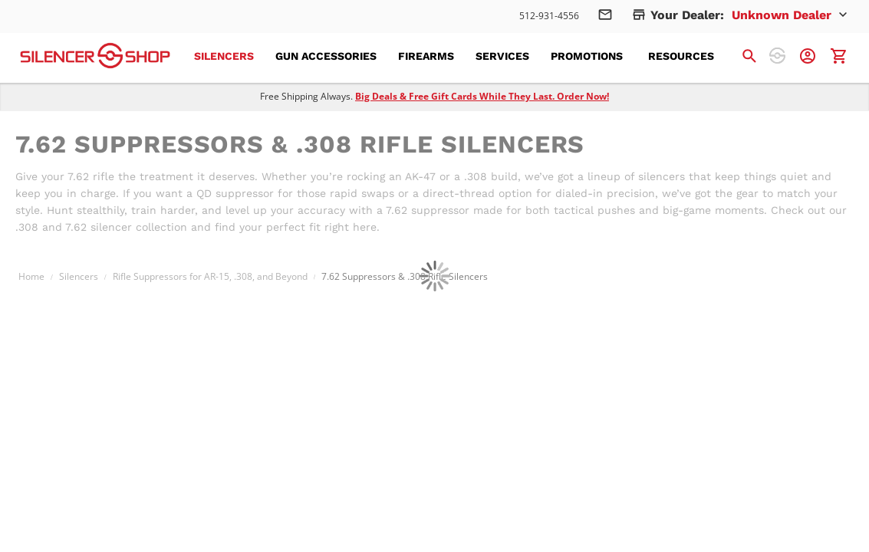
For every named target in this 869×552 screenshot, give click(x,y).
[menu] (463, 56)
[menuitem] (228, 56)
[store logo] (95, 55)
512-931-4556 (549, 15)
